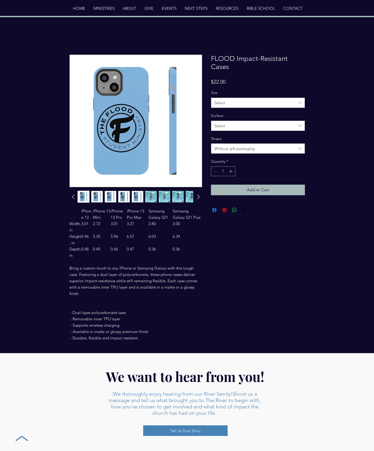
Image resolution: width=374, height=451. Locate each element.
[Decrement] (215, 171)
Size (214, 92)
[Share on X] (244, 210)
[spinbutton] (223, 171)
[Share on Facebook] (214, 210)
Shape (216, 138)
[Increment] (231, 171)
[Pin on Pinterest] (224, 210)
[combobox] (258, 103)
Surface (217, 115)
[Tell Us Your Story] (185, 430)
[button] (129, 8)
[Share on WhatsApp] (234, 210)
